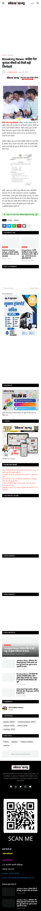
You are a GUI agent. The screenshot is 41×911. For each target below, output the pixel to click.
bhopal (10, 55)
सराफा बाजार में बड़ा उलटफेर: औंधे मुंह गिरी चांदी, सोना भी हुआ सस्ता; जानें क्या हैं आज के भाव (28, 691)
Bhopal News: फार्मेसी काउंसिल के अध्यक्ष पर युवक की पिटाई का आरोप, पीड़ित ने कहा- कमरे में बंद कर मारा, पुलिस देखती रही (30, 254)
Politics (22, 726)
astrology (9, 729)
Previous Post (8, 288)
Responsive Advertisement (20, 754)
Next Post (34, 288)
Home (4, 55)
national (16, 220)
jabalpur (9, 722)
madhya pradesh (26, 722)
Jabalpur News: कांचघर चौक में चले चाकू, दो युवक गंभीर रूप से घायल (27, 889)
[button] (3, 3)
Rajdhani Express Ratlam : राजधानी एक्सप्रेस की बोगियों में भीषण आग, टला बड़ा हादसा (10, 253)
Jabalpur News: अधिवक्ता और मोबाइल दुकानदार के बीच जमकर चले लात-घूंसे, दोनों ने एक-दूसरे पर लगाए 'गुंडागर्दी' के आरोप (27, 663)
